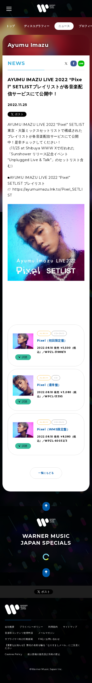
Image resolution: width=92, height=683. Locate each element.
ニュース (64, 26)
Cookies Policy (13, 654)
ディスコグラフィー (37, 26)
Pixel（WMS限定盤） (53, 429)
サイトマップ (70, 626)
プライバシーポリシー (31, 626)
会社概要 (9, 626)
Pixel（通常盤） (49, 385)
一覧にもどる (46, 473)
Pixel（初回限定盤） (52, 340)
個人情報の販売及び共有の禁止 (43, 654)
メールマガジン (46, 632)
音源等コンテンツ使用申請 (19, 632)
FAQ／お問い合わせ (49, 639)
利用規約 (53, 626)
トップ (10, 26)
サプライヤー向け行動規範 (19, 639)
